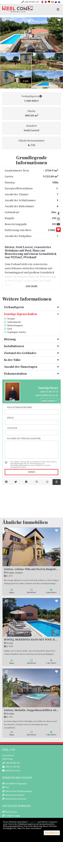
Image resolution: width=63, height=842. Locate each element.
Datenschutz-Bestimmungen (18, 791)
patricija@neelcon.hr (47, 395)
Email (10, 417)
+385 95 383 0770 (49, 391)
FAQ (7, 787)
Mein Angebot (49, 401)
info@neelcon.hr (11, 770)
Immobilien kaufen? (14, 795)
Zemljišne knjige (12, 815)
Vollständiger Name (19, 407)
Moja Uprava (11, 812)
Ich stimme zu (52, 832)
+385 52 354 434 (11, 766)
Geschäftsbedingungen (16, 783)
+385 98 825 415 (30, 2)
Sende (31, 472)
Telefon (12, 428)
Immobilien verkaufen (15, 799)
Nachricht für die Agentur (23, 438)
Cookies (33, 822)
